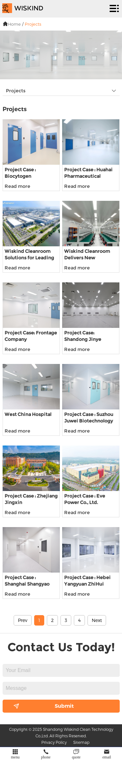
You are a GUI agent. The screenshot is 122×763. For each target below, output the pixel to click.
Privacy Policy (54, 742)
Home (14, 24)
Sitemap (81, 742)
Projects (33, 24)
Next (97, 620)
